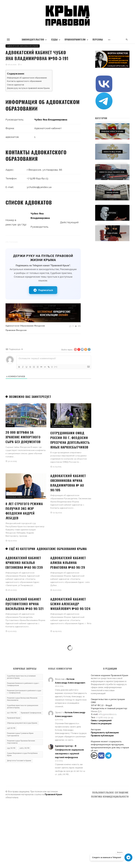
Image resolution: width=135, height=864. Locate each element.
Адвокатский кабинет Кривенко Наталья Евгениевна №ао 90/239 (24, 562)
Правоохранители (75, 39)
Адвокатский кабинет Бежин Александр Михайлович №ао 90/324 (70, 604)
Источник (12, 241)
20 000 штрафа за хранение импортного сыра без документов (23, 437)
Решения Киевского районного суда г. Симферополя (23, 684)
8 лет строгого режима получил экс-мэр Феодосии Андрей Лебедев (24, 510)
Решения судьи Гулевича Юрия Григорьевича (20, 734)
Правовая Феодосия (16, 330)
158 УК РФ (11, 728)
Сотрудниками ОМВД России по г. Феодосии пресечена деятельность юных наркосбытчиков (70, 439)
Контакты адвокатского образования (24, 81)
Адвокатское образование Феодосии (25, 326)
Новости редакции (101, 723)
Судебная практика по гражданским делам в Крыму (22, 707)
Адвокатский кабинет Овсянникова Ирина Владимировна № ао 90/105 (68, 482)
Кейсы (10, 426)
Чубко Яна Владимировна (50, 119)
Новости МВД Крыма (62, 426)
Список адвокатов (15, 85)
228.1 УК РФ (24, 748)
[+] (55, 367)
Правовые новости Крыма (19, 497)
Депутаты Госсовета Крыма (19, 761)
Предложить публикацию (105, 732)
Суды (54, 39)
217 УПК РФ (11, 713)
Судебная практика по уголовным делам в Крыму (21, 677)
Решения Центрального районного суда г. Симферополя (24, 692)
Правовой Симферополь (31, 713)
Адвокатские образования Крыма (22, 46)
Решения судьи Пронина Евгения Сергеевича (21, 742)
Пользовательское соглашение (110, 792)
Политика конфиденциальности (110, 796)
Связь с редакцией (101, 720)
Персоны (98, 39)
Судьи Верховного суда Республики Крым (22, 754)
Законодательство (33, 39)
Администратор (64, 746)
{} (52, 367)
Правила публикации (102, 735)
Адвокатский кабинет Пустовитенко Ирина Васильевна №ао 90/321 (25, 604)
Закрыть (119, 852)
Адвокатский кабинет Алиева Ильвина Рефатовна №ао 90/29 (68, 562)
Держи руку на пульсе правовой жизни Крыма (28, 88)
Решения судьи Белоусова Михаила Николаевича (22, 699)
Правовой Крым (13, 718)
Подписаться (43, 290)
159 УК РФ (11, 748)
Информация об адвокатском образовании (27, 78)
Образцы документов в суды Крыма (22, 723)
